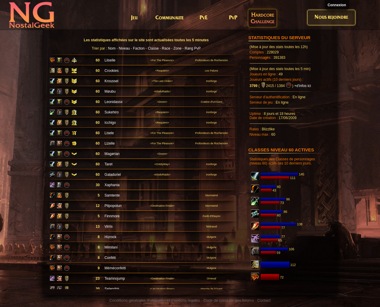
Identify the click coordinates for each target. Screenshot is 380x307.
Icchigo (110, 123)
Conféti (110, 258)
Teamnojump (114, 278)
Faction (139, 48)
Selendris (111, 289)
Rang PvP (193, 48)
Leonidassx (113, 102)
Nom (111, 48)
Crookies (111, 71)
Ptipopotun (112, 206)
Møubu (109, 91)
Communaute (169, 17)
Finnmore (112, 216)
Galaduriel (112, 175)
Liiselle (109, 60)
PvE (204, 17)
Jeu (134, 17)
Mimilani (111, 247)
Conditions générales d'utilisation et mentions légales (154, 300)
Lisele (109, 133)
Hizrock (110, 237)
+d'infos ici (302, 86)
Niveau (124, 48)
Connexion (337, 5)
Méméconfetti (115, 268)
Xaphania (112, 185)
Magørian (112, 154)
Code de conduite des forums (228, 300)
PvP (233, 17)
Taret (108, 164)
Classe (153, 48)
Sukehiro (111, 112)
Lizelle (109, 143)
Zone (177, 48)
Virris (108, 226)
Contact (264, 300)
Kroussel (111, 81)
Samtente (112, 195)
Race (166, 48)
